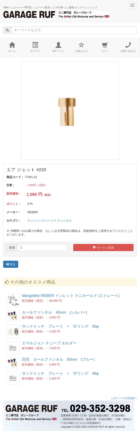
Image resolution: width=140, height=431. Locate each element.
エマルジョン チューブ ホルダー (49, 343)
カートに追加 (103, 247)
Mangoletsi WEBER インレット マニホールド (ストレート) (71, 296)
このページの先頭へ (124, 398)
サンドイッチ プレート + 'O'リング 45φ (60, 326)
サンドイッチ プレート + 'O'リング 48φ (60, 373)
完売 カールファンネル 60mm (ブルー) (58, 359)
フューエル (64, 220)
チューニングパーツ (40, 220)
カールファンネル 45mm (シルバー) (54, 312)
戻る (10, 264)
